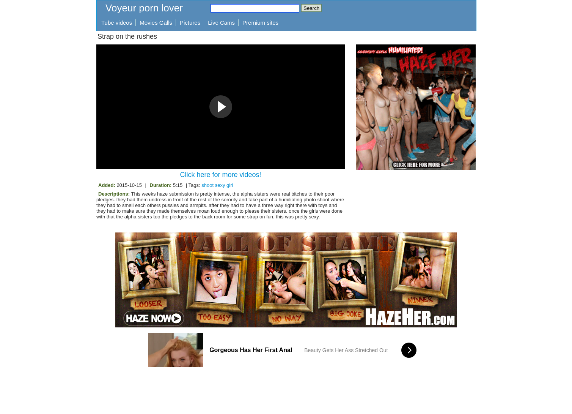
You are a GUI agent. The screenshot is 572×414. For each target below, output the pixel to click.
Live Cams (221, 22)
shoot (207, 185)
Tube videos (116, 22)
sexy (220, 185)
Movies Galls (156, 22)
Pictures (190, 22)
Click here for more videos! (220, 175)
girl (229, 185)
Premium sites (260, 22)
